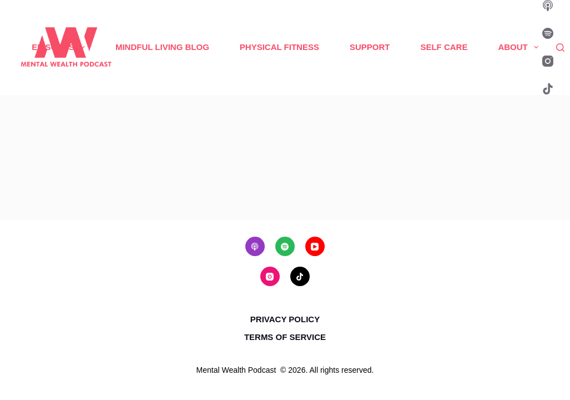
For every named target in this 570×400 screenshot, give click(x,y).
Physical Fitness (279, 47)
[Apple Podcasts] (547, 5)
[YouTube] (315, 246)
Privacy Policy (285, 319)
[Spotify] (547, 33)
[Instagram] (547, 61)
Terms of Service (285, 337)
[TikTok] (547, 88)
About (520, 47)
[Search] (560, 47)
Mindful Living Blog (162, 47)
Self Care (443, 47)
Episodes (60, 47)
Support (370, 47)
